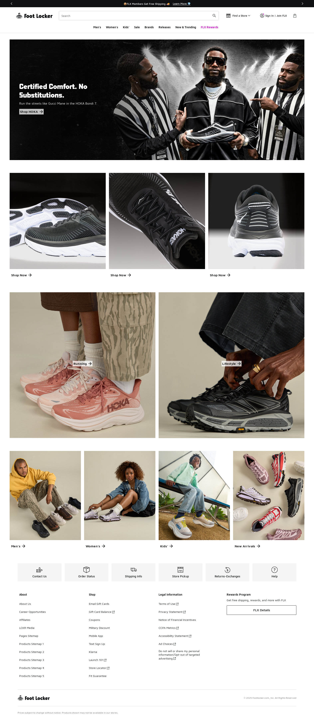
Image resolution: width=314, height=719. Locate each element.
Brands (149, 27)
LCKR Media (26, 627)
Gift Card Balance (102, 611)
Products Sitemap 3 (31, 660)
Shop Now (21, 275)
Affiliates (24, 619)
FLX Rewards (209, 27)
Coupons (94, 619)
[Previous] (12, 3)
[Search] (139, 15)
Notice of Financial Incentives (177, 619)
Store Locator (99, 668)
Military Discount (99, 627)
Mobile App (96, 635)
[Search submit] (214, 15)
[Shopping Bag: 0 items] (295, 15)
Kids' (126, 27)
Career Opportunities (32, 611)
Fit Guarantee (98, 676)
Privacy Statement (172, 611)
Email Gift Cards (99, 603)
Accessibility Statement (175, 635)
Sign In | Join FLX (273, 16)
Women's (112, 27)
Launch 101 (97, 660)
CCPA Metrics (169, 627)
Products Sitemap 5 (31, 676)
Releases (165, 27)
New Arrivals (247, 546)
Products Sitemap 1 (31, 643)
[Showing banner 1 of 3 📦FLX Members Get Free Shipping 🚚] (157, 3)
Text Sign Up (97, 643)
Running (82, 363)
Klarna (93, 651)
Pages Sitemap (28, 635)
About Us (25, 603)
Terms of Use (168, 603)
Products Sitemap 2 (31, 651)
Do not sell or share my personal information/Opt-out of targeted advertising (179, 654)
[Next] (302, 3)
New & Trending (185, 27)
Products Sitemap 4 (31, 668)
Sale (137, 27)
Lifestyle (231, 363)
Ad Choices (167, 643)
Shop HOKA (31, 112)
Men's (97, 27)
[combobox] (139, 15)
